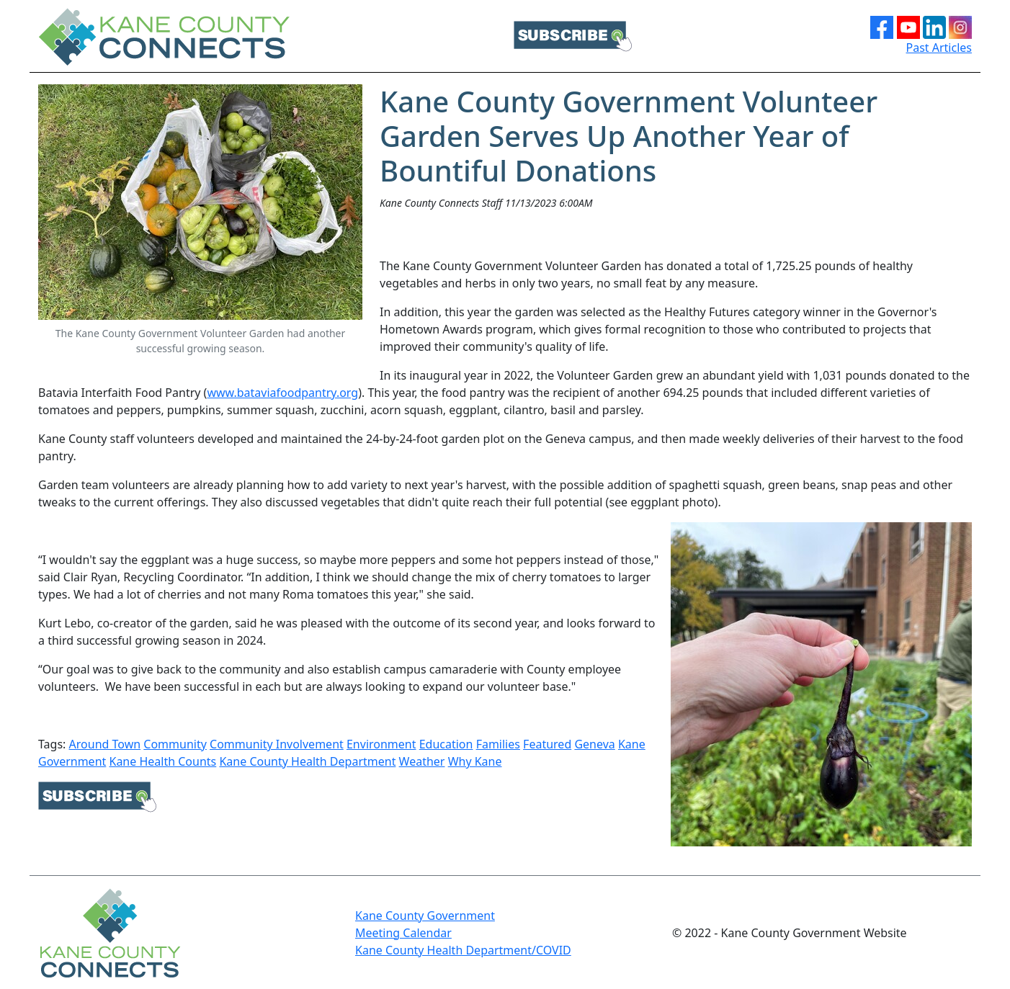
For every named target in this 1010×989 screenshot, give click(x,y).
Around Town (105, 744)
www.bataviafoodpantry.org (282, 392)
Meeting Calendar (403, 933)
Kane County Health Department (307, 761)
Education (446, 744)
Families (498, 744)
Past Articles (939, 47)
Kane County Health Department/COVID (463, 950)
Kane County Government (425, 915)
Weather (422, 761)
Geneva (594, 744)
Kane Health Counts (162, 761)
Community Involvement (277, 744)
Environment (381, 744)
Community (175, 744)
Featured (547, 744)
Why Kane (475, 761)
